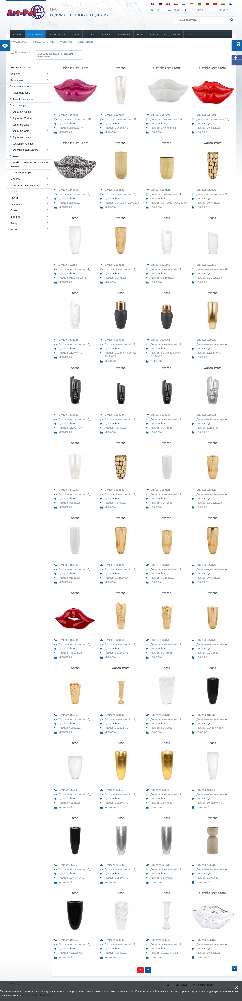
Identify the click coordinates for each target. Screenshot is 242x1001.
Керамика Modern (22, 118)
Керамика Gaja (20, 131)
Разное (14, 191)
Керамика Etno (20, 124)
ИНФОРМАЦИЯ (123, 33)
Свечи (14, 197)
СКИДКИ (75, 33)
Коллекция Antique (23, 143)
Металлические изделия (25, 185)
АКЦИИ (140, 33)
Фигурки (15, 223)
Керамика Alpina (21, 112)
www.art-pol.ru (19, 41)
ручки (15, 156)
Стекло (14, 210)
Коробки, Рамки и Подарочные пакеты (29, 164)
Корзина (222, 9)
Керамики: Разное (22, 137)
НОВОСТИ (153, 33)
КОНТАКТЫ (191, 33)
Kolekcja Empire (21, 92)
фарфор (15, 216)
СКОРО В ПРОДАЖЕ (57, 33)
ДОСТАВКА (106, 33)
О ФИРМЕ (17, 33)
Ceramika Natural (21, 86)
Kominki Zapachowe (23, 99)
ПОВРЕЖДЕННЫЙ (172, 33)
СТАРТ (158, 9)
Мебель (15, 178)
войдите (71, 123)
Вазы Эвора (85, 41)
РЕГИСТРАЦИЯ (198, 9)
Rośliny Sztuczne (20, 67)
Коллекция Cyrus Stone (25, 150)
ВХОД (175, 9)
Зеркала (15, 73)
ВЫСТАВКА (90, 33)
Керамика (66, 41)
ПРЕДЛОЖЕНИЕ (35, 33)
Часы (13, 229)
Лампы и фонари (20, 172)
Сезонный (16, 204)
